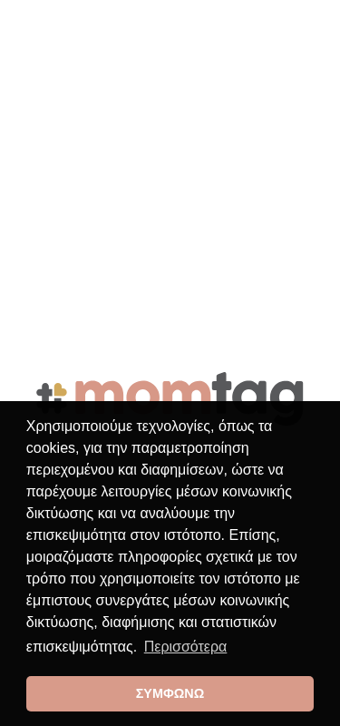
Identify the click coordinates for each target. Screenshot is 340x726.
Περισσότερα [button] (186, 646)
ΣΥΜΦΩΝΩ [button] (170, 693)
